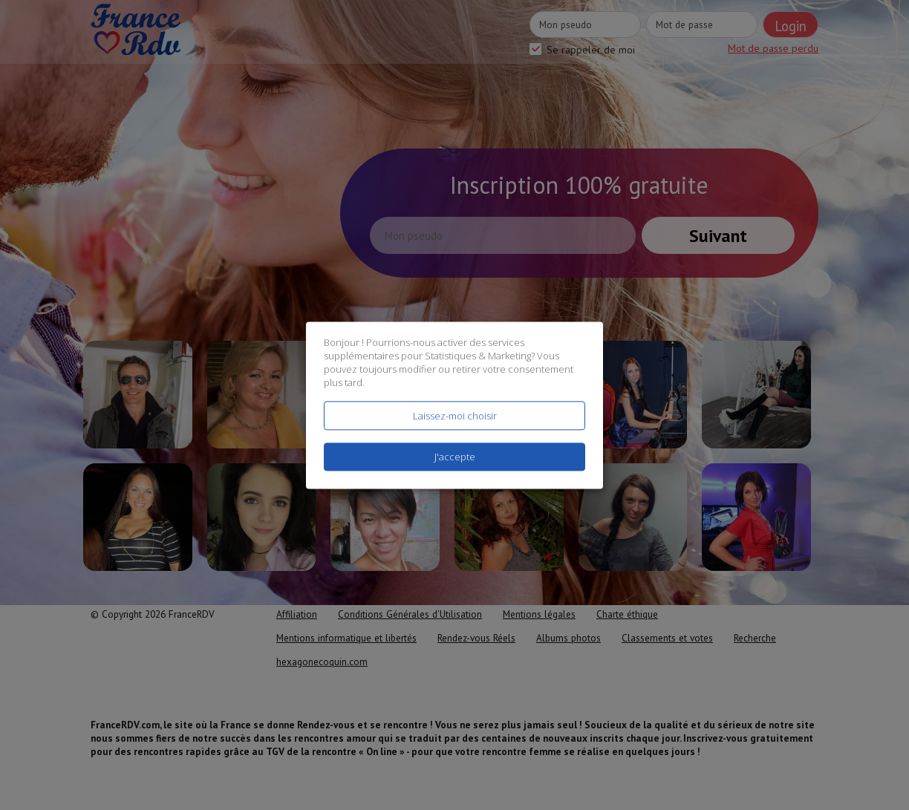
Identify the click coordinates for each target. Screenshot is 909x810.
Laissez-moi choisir (455, 415)
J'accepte (454, 456)
